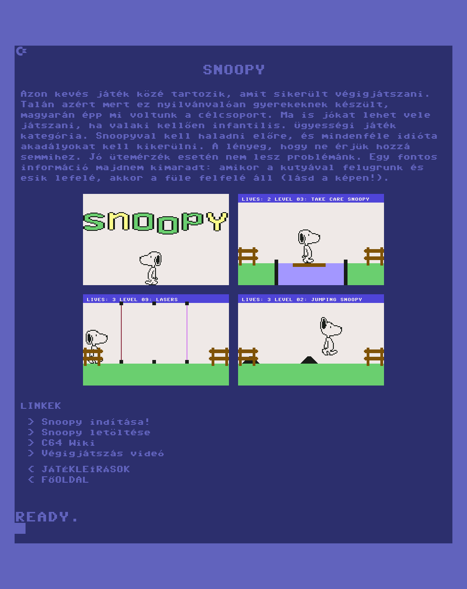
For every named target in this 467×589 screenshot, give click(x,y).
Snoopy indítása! (95, 422)
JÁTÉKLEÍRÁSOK (85, 470)
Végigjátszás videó (102, 454)
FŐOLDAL (65, 480)
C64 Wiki (68, 443)
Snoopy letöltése (95, 433)
